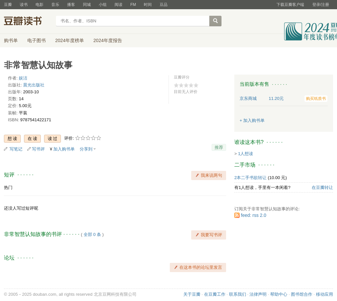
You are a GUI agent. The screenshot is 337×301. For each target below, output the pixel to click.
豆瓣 (8, 4)
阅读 (118, 4)
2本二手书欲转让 (250, 177)
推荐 (219, 147)
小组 (103, 4)
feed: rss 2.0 (253, 215)
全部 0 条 (92, 234)
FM (133, 4)
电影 (39, 4)
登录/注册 (320, 4)
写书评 (38, 149)
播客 (71, 4)
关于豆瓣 (191, 294)
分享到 (86, 149)
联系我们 (237, 294)
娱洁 (23, 78)
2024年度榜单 (69, 40)
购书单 (11, 40)
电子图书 (36, 40)
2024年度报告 (107, 40)
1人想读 (245, 153)
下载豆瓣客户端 (290, 4)
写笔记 (16, 149)
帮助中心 (278, 294)
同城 (87, 4)
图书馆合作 (301, 294)
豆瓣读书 (28, 21)
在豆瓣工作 (214, 294)
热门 (8, 187)
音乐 (55, 4)
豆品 (164, 4)
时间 (148, 4)
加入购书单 (64, 149)
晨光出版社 (33, 84)
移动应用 (324, 294)
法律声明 (258, 294)
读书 (24, 4)
